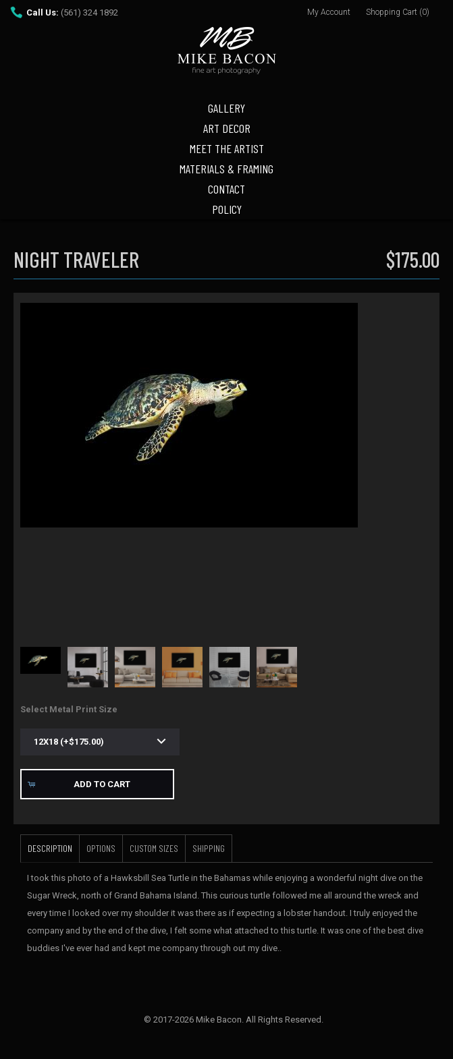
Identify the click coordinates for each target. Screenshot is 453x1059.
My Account (328, 12)
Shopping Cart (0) (397, 12)
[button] (97, 784)
